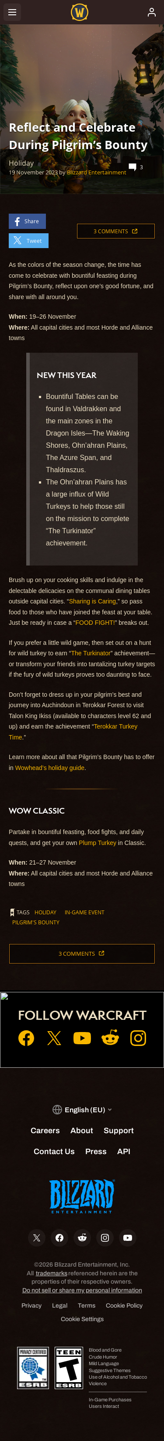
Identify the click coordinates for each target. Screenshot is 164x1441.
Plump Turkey (97, 842)
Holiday (45, 912)
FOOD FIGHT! (95, 622)
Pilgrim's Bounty (35, 922)
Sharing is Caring (92, 601)
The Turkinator (90, 653)
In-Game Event (85, 912)
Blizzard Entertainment (96, 172)
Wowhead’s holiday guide (49, 767)
